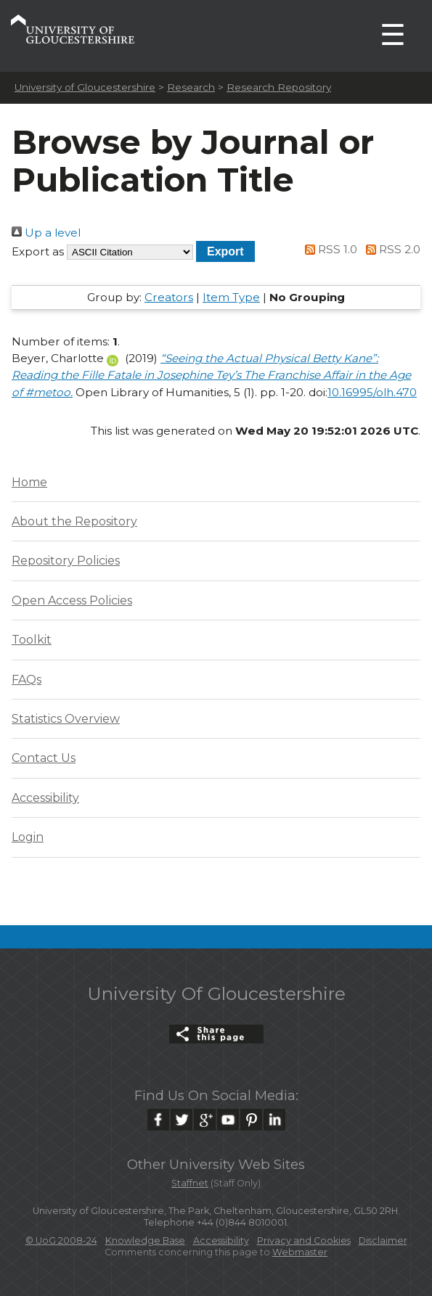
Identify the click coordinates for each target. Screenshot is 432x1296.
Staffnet (189, 1183)
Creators (168, 297)
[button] (225, 251)
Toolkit (32, 640)
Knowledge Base (145, 1240)
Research (191, 87)
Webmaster (299, 1252)
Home (29, 482)
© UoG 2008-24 (61, 1240)
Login (28, 837)
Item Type (231, 297)
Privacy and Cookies (304, 1240)
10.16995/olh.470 (372, 392)
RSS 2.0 (390, 249)
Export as (38, 251)
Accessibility (45, 798)
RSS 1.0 (329, 249)
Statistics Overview (66, 719)
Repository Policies (66, 560)
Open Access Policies (72, 600)
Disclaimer (383, 1240)
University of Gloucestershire (85, 87)
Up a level (46, 232)
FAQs (26, 679)
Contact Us (44, 758)
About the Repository (74, 521)
